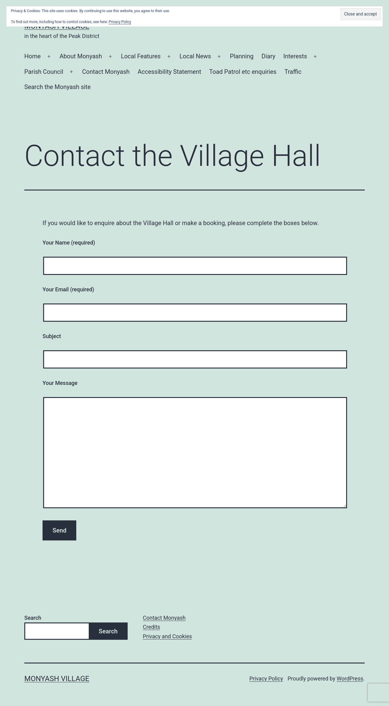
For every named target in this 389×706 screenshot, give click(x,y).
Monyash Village (56, 678)
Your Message (60, 383)
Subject (52, 336)
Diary (268, 56)
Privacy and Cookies (167, 636)
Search (32, 618)
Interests (295, 56)
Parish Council (43, 71)
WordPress (350, 678)
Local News (195, 56)
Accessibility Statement (169, 71)
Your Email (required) (68, 289)
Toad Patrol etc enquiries (242, 71)
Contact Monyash (105, 71)
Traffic (292, 71)
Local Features (141, 56)
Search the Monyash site (57, 87)
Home (32, 56)
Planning (242, 56)
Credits (151, 627)
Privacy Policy (266, 678)
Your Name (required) (69, 242)
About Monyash (81, 56)
